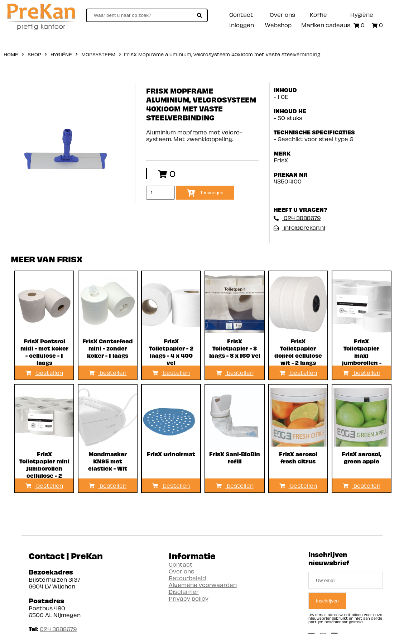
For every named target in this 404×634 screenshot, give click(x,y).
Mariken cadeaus (325, 25)
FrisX (281, 160)
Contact (241, 14)
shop (34, 54)
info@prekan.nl (299, 227)
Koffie (318, 14)
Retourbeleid (187, 578)
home (11, 54)
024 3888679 (297, 217)
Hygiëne (361, 14)
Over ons (282, 14)
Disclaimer (184, 591)
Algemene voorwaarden (203, 584)
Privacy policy (188, 598)
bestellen (44, 372)
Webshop (278, 25)
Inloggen (241, 25)
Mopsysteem (98, 54)
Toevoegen (205, 193)
